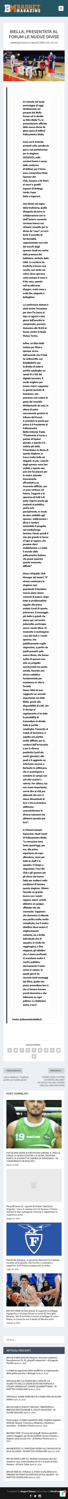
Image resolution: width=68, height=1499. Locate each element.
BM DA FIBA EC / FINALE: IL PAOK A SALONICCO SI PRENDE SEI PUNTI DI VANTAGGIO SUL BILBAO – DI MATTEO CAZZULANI (32, 1474)
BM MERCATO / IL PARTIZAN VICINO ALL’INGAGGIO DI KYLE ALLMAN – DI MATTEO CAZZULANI (33, 1449)
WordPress (55, 1491)
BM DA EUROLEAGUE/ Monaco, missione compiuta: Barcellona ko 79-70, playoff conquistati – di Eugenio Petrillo (32, 1360)
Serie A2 (54, 42)
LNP (47, 42)
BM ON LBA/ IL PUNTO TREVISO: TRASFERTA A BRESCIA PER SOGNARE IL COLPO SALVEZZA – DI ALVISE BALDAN (30, 1410)
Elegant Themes (28, 1491)
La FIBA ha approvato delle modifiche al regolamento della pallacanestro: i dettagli (32, 1372)
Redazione (25, 42)
